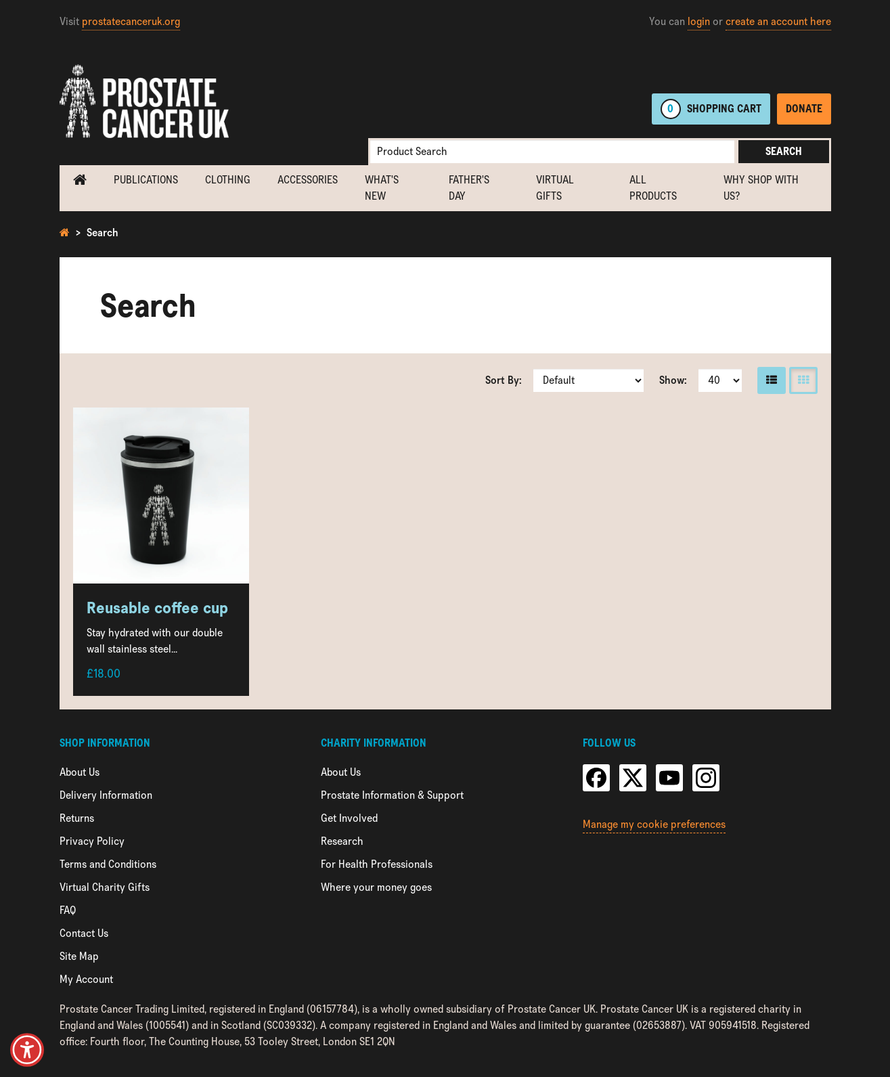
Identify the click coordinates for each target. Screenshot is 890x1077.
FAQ (68, 910)
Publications (146, 180)
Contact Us (84, 933)
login (699, 21)
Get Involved (349, 818)
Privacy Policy (92, 841)
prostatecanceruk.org (131, 21)
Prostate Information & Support (392, 795)
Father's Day (469, 188)
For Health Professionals (376, 864)
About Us (79, 772)
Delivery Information (106, 795)
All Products (653, 188)
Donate (804, 109)
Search (783, 151)
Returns (77, 818)
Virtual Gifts (555, 188)
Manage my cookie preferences (654, 824)
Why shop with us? (761, 188)
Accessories (307, 180)
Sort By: (503, 380)
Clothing (227, 180)
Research (342, 841)
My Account (86, 979)
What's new (382, 188)
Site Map (79, 956)
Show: (673, 380)
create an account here (778, 21)
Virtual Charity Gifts (105, 887)
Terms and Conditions (108, 864)
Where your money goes (376, 887)
